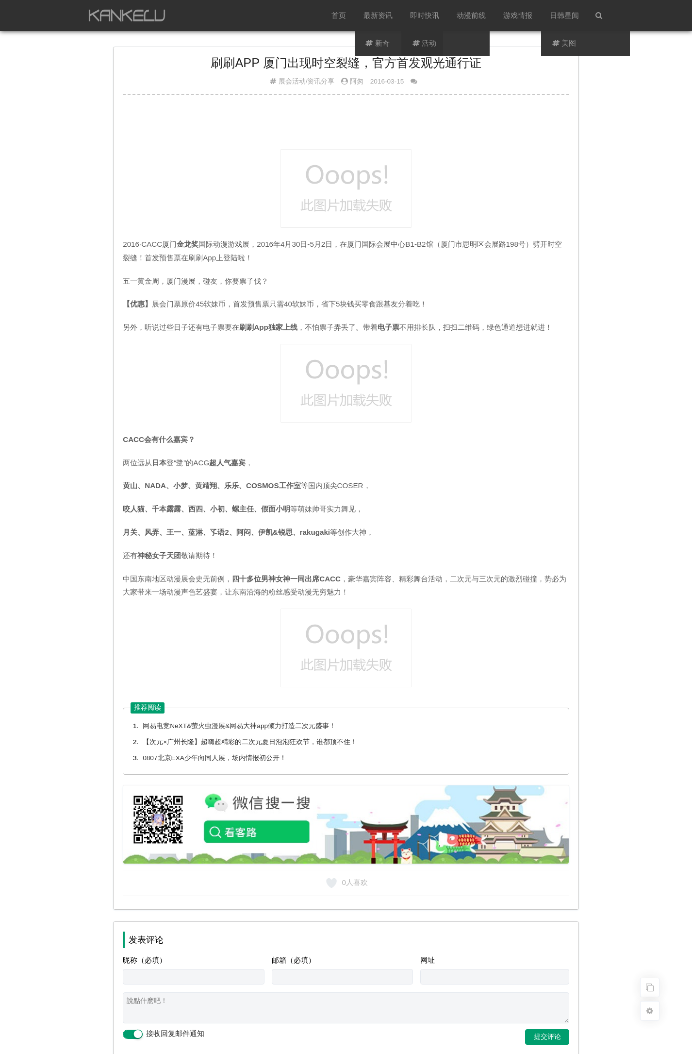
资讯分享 (320, 81)
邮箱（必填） (293, 960)
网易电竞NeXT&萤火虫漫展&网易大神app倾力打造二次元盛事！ (239, 726)
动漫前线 (471, 15)
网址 (427, 960)
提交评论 (547, 1036)
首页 (338, 15)
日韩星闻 (564, 15)
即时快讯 (424, 15)
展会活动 (292, 81)
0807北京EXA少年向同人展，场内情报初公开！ (214, 758)
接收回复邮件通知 (163, 1034)
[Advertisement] (346, 126)
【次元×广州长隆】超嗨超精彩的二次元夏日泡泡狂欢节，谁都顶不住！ (250, 742)
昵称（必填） (144, 960)
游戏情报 (517, 15)
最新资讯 (378, 15)
